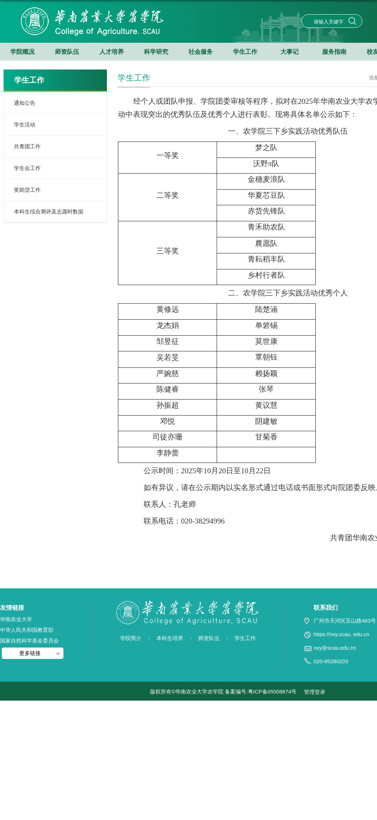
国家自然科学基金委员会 (29, 641)
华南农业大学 (16, 619)
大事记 (289, 51)
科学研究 (156, 51)
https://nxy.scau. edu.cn (341, 634)
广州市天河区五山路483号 (345, 621)
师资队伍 (67, 51)
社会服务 (200, 51)
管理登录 (314, 692)
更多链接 (30, 653)
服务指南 (334, 51)
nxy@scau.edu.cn (335, 648)
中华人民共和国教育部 (26, 630)
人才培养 (111, 51)
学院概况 (22, 51)
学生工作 (245, 51)
